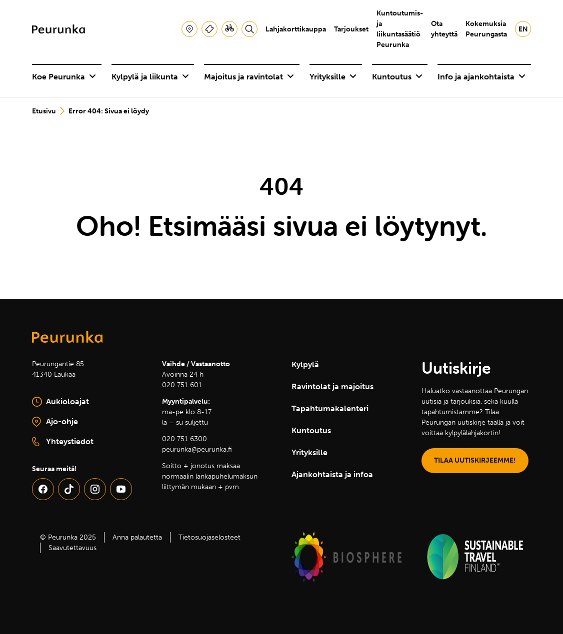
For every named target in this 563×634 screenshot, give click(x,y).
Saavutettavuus (72, 548)
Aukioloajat (60, 402)
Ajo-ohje (80, 422)
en (523, 29)
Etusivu (44, 111)
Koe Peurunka (64, 76)
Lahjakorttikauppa (296, 29)
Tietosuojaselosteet (209, 537)
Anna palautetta (137, 537)
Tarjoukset (351, 29)
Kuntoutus (397, 76)
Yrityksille (333, 76)
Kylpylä (305, 364)
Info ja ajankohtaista (482, 76)
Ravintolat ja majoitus (333, 386)
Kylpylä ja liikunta (150, 76)
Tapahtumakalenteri (330, 408)
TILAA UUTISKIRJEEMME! (475, 460)
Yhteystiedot (63, 442)
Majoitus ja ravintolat (249, 76)
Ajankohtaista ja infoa (332, 474)
